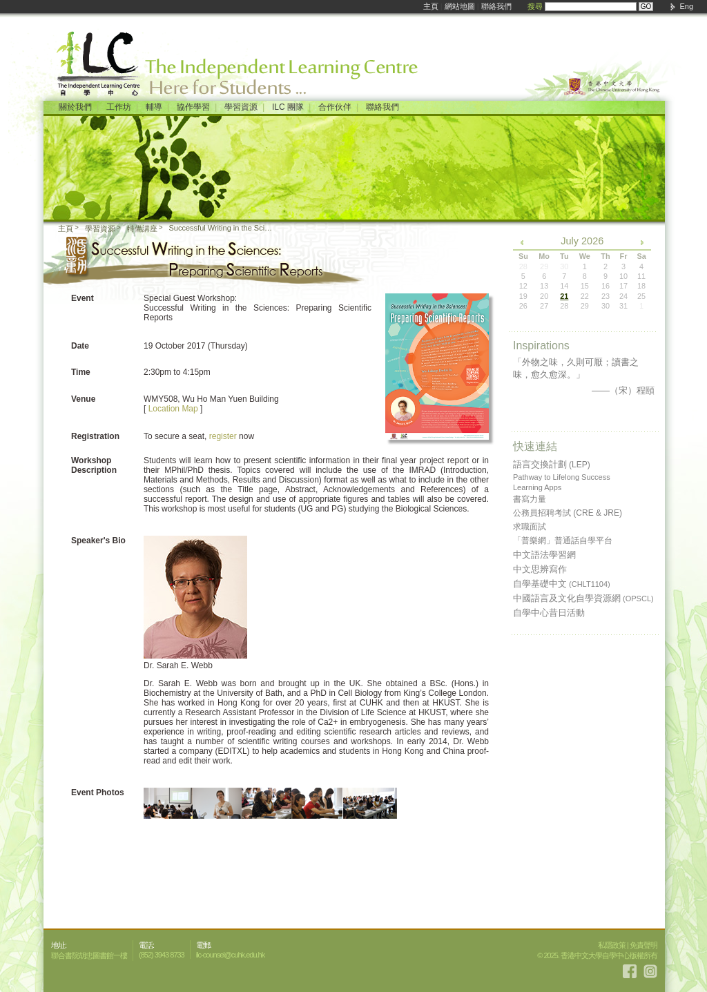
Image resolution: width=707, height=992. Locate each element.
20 (544, 296)
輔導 (154, 107)
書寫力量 (529, 499)
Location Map (173, 409)
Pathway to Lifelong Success (561, 477)
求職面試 (529, 527)
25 (641, 296)
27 (544, 306)
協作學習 (193, 107)
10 (623, 276)
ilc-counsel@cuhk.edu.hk (230, 955)
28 (564, 306)
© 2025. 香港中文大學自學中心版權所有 (597, 955)
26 (523, 306)
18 (641, 286)
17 (623, 286)
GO (646, 6)
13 (544, 286)
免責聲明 (643, 945)
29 (585, 306)
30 (605, 306)
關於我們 (75, 107)
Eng (686, 6)
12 (523, 286)
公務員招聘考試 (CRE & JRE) (567, 513)
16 (605, 286)
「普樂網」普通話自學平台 (562, 540)
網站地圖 (460, 6)
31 (623, 306)
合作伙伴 (334, 107)
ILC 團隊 (288, 107)
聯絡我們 (496, 6)
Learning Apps (537, 487)
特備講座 (142, 228)
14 (564, 286)
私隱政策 (612, 945)
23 (605, 296)
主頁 (430, 6)
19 (523, 296)
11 (641, 276)
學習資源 (241, 107)
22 (585, 296)
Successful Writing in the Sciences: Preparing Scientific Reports (221, 228)
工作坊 (118, 107)
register (223, 436)
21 (564, 296)
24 (623, 296)
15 (585, 286)
